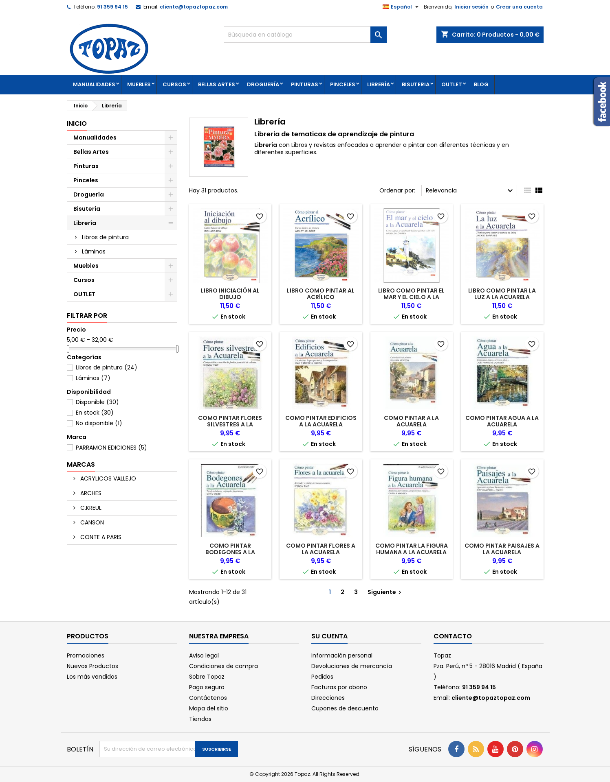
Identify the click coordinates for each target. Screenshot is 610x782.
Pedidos (322, 677)
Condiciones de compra (223, 666)
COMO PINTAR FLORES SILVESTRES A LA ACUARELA (230, 424)
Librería (378, 84)
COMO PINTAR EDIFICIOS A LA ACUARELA (321, 421)
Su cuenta (329, 636)
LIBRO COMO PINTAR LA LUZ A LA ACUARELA (502, 293)
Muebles (139, 84)
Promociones (85, 655)
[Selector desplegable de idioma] (402, 7)
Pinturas (304, 84)
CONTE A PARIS (100, 537)
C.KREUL (90, 508)
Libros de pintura (105, 237)
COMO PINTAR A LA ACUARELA (411, 421)
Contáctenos (208, 698)
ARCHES (90, 493)
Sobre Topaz (207, 677)
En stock (95, 412)
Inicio (77, 123)
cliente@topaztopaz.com (194, 6)
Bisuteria (415, 84)
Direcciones (328, 698)
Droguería (263, 84)
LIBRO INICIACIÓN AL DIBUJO (230, 293)
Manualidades (94, 84)
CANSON (91, 522)
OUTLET (451, 84)
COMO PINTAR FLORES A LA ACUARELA (320, 549)
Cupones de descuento (345, 708)
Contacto (453, 636)
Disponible (97, 402)
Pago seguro (207, 687)
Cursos (174, 84)
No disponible (99, 423)
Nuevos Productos (92, 666)
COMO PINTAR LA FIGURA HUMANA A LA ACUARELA (411, 549)
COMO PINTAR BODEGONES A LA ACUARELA (230, 552)
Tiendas (200, 719)
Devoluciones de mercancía (351, 666)
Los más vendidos (92, 677)
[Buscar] (305, 34)
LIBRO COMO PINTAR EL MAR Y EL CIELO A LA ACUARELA (411, 297)
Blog (481, 84)
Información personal (341, 655)
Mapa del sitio (208, 708)
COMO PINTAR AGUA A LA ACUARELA (502, 421)
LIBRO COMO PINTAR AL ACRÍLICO (321, 293)
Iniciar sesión (471, 6)
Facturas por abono (339, 687)
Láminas (94, 251)
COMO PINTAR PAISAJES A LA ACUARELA (502, 549)
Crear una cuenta (519, 6)
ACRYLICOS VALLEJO (107, 478)
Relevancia (470, 191)
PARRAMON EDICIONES (111, 447)
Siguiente (385, 592)
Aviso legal (204, 655)
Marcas (81, 464)
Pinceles (342, 84)
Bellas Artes (216, 84)
